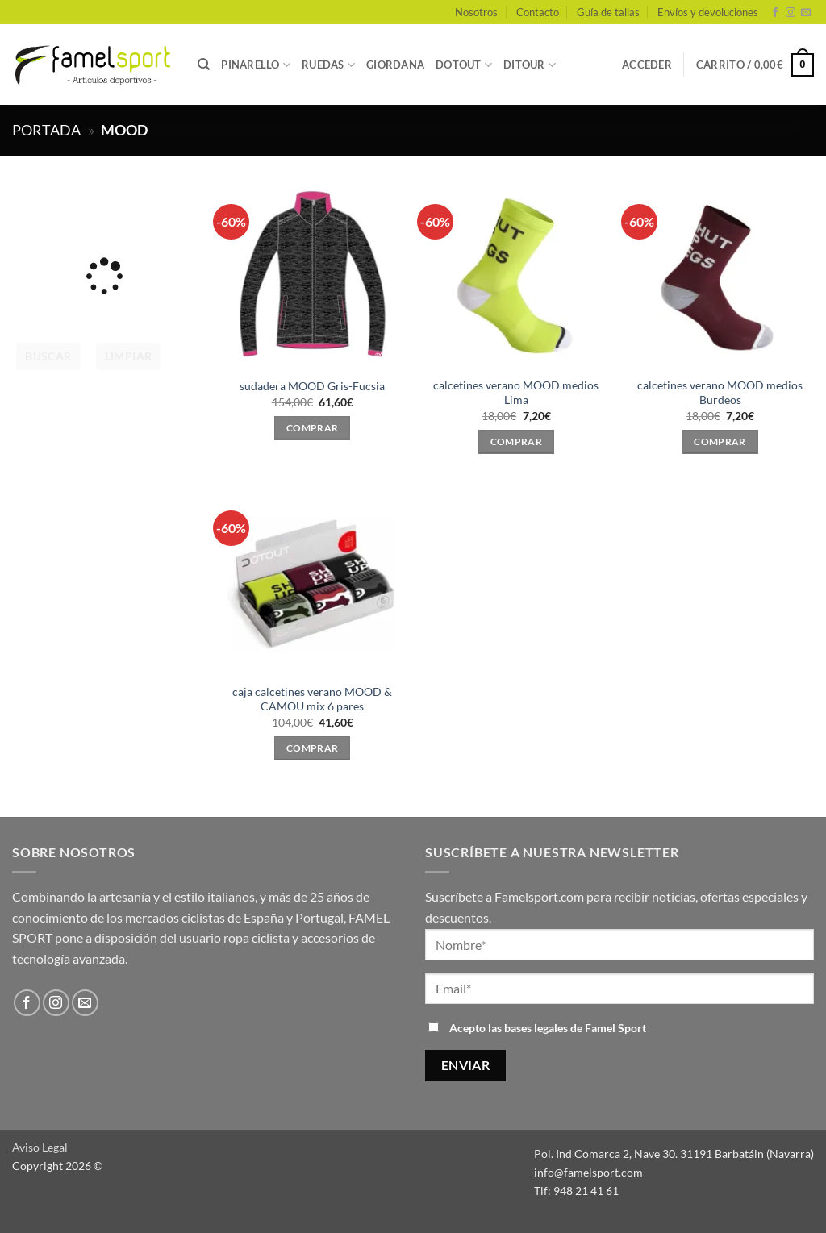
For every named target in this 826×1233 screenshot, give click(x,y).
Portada (46, 130)
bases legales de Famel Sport (575, 1028)
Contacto (537, 12)
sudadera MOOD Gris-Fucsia (312, 386)
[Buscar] (204, 64)
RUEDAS (328, 65)
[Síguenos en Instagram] (790, 13)
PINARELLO (255, 65)
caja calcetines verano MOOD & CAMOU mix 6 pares (312, 699)
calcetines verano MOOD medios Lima (516, 392)
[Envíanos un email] (806, 13)
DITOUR (529, 65)
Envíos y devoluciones (707, 12)
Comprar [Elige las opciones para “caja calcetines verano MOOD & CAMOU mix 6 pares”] (312, 748)
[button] (647, 64)
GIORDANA (395, 64)
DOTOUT (464, 65)
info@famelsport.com (588, 1172)
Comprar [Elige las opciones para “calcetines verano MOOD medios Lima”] (516, 441)
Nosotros (476, 12)
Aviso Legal (40, 1147)
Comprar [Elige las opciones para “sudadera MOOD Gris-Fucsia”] (312, 428)
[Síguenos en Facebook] (775, 13)
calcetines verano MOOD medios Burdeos (720, 392)
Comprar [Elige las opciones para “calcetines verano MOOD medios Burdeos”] (719, 441)
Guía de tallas (608, 12)
